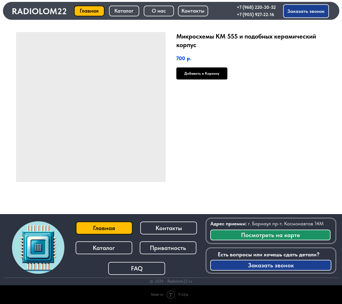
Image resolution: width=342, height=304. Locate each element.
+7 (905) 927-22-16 (255, 14)
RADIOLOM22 (39, 11)
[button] (306, 11)
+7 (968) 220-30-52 (256, 7)
